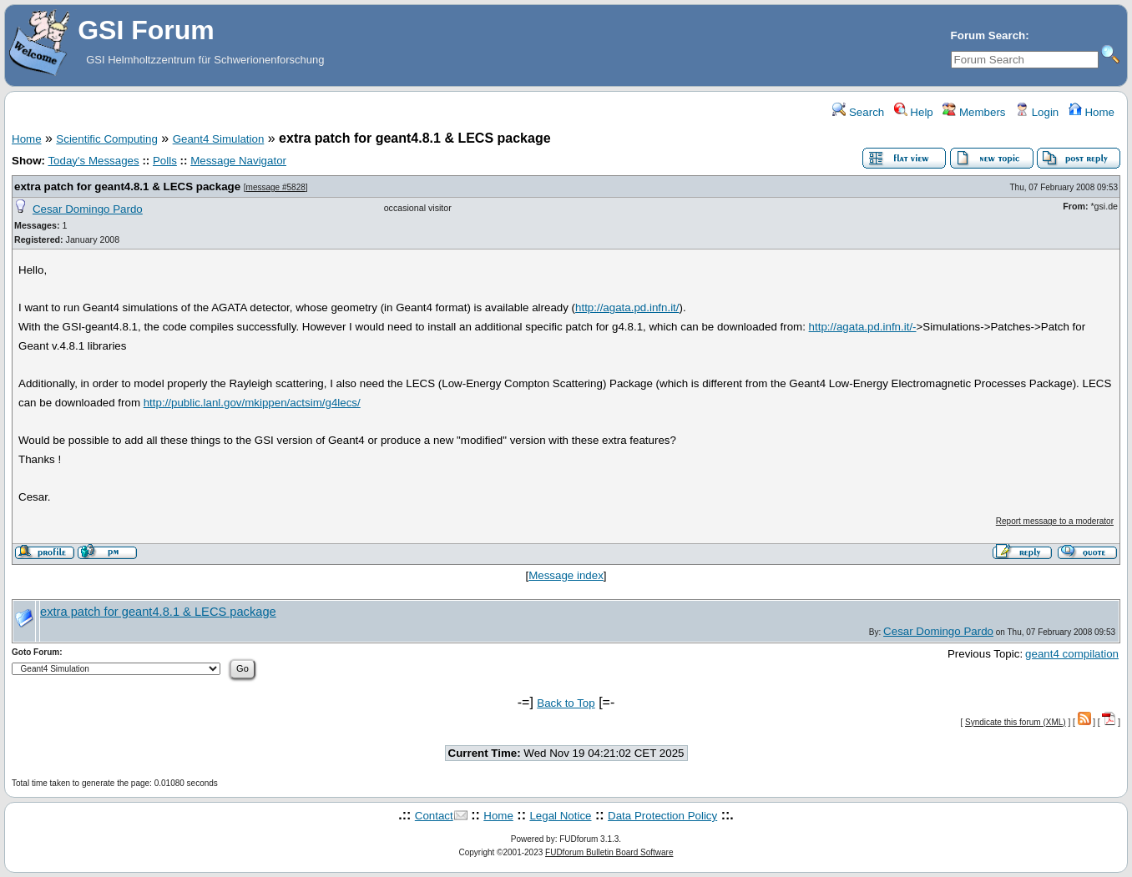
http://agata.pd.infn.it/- (863, 326)
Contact (434, 815)
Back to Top (565, 703)
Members (973, 112)
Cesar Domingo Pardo (88, 209)
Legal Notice (560, 815)
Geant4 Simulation (219, 139)
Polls (165, 160)
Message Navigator (238, 160)
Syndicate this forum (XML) (1015, 722)
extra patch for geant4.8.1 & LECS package (127, 186)
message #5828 (276, 187)
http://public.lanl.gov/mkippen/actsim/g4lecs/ (252, 402)
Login (1037, 112)
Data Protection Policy (662, 815)
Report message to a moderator (1055, 521)
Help (913, 112)
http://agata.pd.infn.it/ (627, 307)
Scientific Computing (107, 139)
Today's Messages (93, 160)
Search (858, 112)
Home (1091, 112)
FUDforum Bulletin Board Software (609, 852)
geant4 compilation (1072, 654)
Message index (566, 575)
